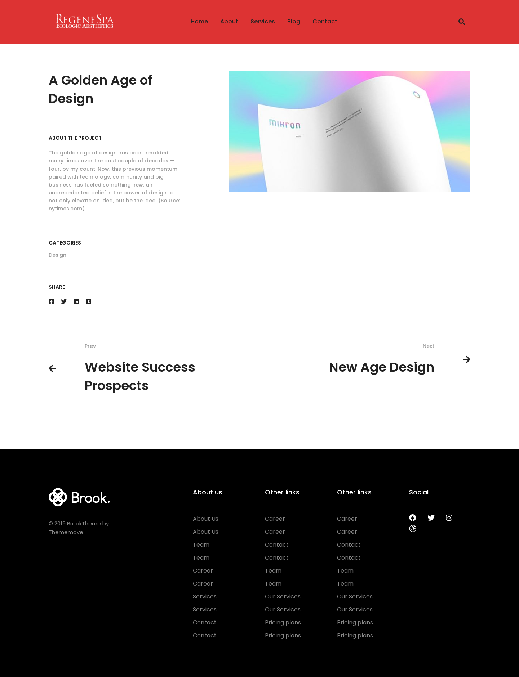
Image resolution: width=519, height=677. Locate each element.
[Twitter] (64, 301)
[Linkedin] (76, 301)
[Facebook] (51, 301)
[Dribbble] (412, 528)
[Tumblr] (88, 301)
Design (57, 255)
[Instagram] (449, 517)
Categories (65, 242)
